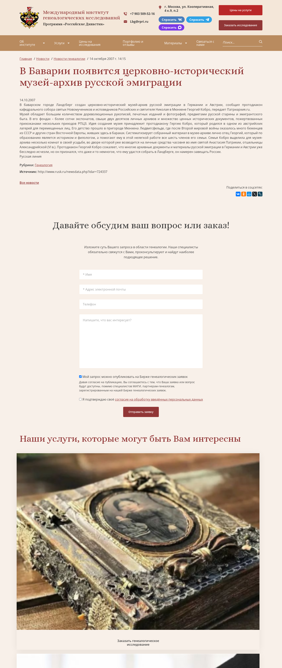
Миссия (51, 619)
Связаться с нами (205, 43)
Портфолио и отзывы (133, 43)
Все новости (29, 183)
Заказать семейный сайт (172, 508)
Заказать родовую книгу (171, 574)
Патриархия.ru (238, 109)
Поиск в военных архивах (110, 574)
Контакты (53, 633)
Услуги (59, 43)
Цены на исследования (89, 43)
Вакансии (53, 626)
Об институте (27, 43)
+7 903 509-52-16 (142, 13)
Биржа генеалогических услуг (110, 508)
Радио (24, 640)
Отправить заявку (141, 412)
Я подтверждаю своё (141, 399)
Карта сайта (138, 654)
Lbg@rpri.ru (139, 21)
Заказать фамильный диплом (233, 508)
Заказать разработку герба (48, 574)
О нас (24, 612)
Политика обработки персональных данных (49, 652)
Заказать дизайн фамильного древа (234, 574)
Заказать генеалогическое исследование (48, 508)
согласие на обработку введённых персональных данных (159, 399)
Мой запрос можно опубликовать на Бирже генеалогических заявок (133, 377)
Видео (24, 633)
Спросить (172, 20)
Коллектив (28, 626)
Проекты (26, 619)
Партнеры (53, 612)
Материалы (173, 43)
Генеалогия (43, 165)
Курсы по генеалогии (160, 638)
